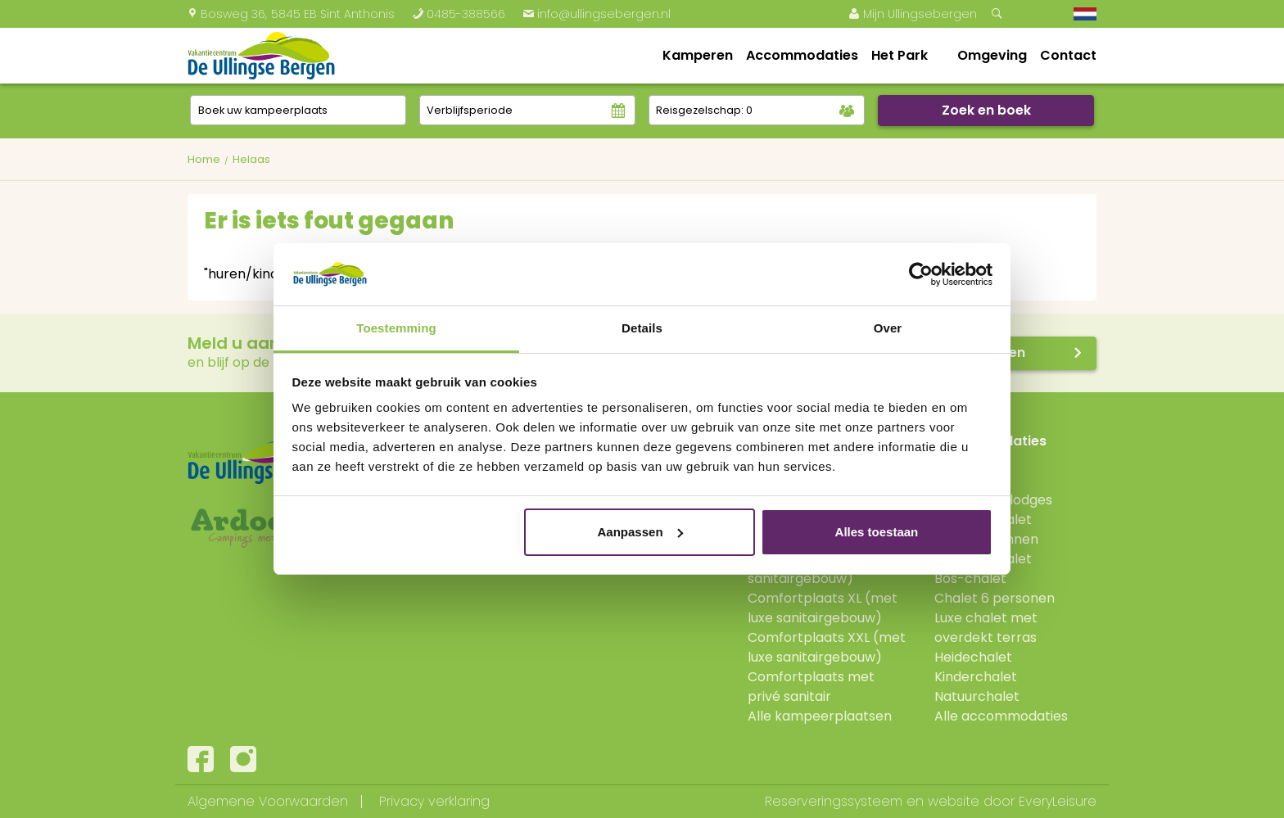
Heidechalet (973, 657)
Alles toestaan (877, 532)
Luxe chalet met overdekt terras (986, 627)
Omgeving (992, 55)
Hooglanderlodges (993, 499)
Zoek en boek (986, 110)
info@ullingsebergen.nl (596, 14)
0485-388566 (458, 14)
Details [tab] (642, 328)
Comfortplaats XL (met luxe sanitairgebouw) (822, 608)
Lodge (953, 480)
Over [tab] (888, 328)
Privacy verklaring (434, 801)
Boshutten (967, 460)
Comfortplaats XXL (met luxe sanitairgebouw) (827, 647)
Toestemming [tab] (396, 328)
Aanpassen (640, 532)
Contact (1068, 55)
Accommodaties (802, 55)
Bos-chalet (970, 578)
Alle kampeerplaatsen (820, 716)
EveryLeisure (1057, 801)
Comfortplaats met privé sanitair (811, 686)
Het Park (899, 55)
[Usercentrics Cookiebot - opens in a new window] (920, 274)
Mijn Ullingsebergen (912, 14)
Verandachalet (983, 519)
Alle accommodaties (1001, 716)
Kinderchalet (975, 676)
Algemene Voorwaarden (268, 801)
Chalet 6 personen (994, 598)
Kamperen (697, 55)
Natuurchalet (977, 696)
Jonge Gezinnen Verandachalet (986, 549)
